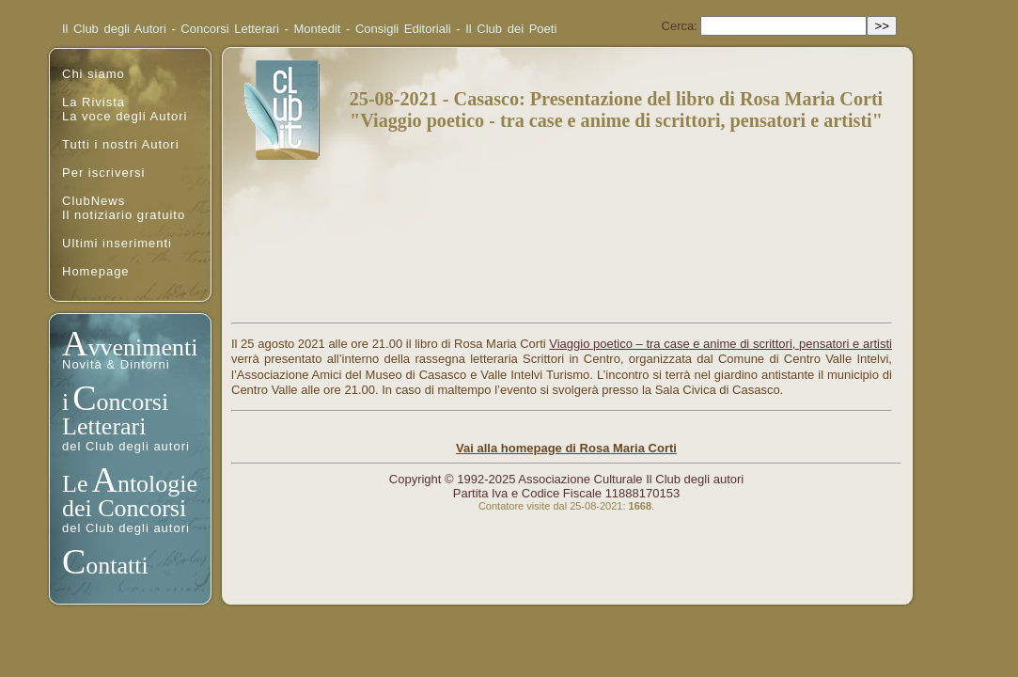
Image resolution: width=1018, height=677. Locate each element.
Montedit (317, 29)
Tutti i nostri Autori (121, 144)
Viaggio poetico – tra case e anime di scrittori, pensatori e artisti (720, 344)
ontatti (117, 565)
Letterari (104, 426)
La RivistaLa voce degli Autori (124, 109)
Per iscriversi (103, 172)
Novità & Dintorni (116, 364)
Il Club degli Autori (114, 29)
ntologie (157, 483)
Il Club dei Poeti (510, 29)
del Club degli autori (126, 446)
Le (74, 483)
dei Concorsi (124, 508)
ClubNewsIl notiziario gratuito (123, 208)
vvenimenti (142, 347)
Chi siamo (93, 74)
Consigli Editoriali (403, 29)
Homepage (96, 271)
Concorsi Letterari (229, 29)
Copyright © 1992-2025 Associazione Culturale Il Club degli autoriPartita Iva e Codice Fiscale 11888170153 (566, 486)
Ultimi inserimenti (117, 243)
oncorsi (133, 402)
